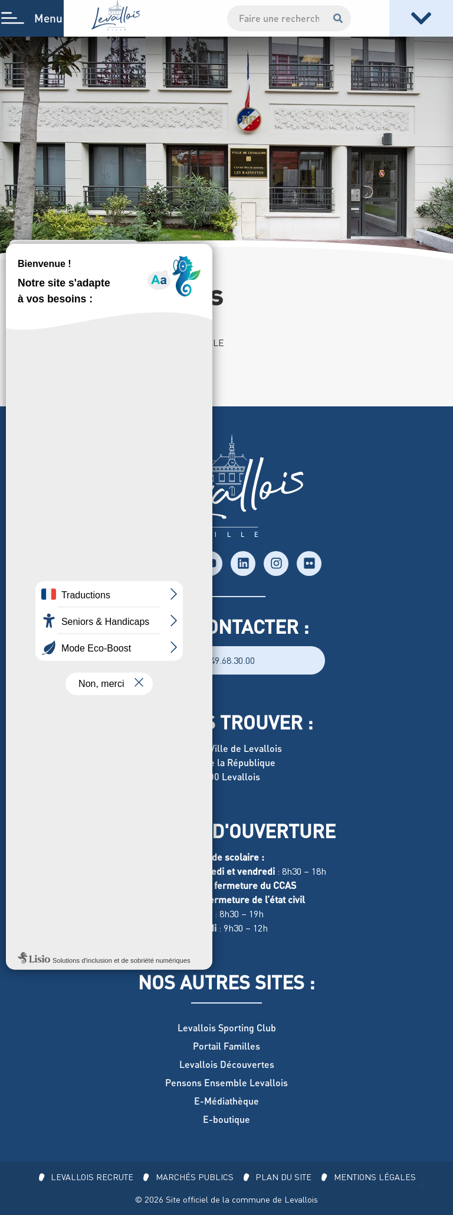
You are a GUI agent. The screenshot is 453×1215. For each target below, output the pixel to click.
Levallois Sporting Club (227, 1027)
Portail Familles (226, 1045)
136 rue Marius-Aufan (95, 371)
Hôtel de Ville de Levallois (226, 748)
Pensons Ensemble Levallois (226, 1082)
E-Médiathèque (226, 1100)
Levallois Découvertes (226, 1064)
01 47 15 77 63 (78, 385)
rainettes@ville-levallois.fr (104, 399)
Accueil (34, 256)
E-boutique (226, 1119)
